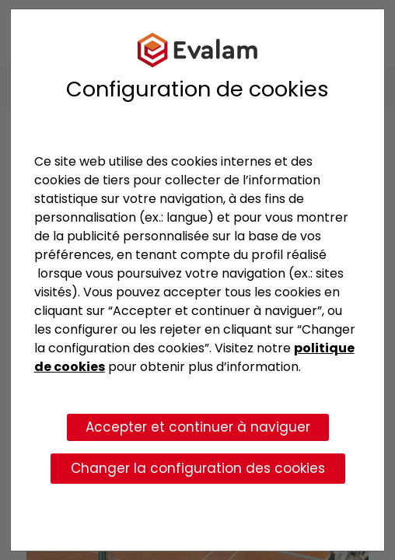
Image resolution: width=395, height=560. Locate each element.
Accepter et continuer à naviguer (198, 427)
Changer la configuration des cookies (198, 468)
